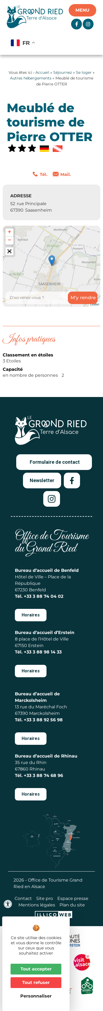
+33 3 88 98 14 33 (43, 652)
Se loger (84, 72)
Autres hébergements (30, 78)
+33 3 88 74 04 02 (43, 596)
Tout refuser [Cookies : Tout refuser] (36, 982)
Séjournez (62, 72)
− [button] (9, 240)
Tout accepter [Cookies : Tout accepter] (36, 969)
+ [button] (9, 232)
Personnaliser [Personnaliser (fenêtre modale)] (36, 996)
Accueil (42, 72)
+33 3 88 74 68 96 (43, 775)
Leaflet (94, 304)
